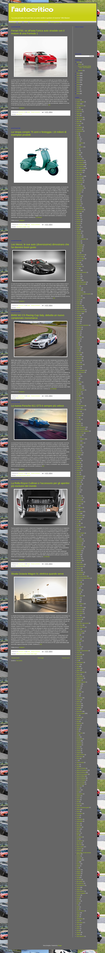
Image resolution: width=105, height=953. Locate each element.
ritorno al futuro (80, 754)
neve (78, 642)
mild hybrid (79, 580)
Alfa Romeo (80, 119)
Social (26, 22)
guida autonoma (81, 429)
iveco (78, 488)
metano (78, 562)
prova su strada (23, 653)
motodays (79, 619)
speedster (79, 827)
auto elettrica (80, 166)
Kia (77, 505)
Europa (78, 366)
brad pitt (79, 219)
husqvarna (79, 452)
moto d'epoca (19, 226)
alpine (78, 121)
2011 (78, 93)
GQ (49, 105)
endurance (79, 360)
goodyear (79, 415)
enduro (78, 362)
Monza (78, 597)
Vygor (78, 926)
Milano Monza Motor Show (83, 578)
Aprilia (78, 139)
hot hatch (79, 447)
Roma (78, 758)
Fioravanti (79, 382)
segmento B (80, 793)
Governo (79, 419)
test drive (79, 879)
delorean (79, 329)
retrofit (78, 746)
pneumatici (79, 697)
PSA (78, 715)
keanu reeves (80, 501)
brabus (78, 217)
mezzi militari (80, 566)
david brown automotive (83, 325)
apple (78, 137)
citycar (78, 278)
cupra (78, 315)
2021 (78, 73)
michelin (79, 568)
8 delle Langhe (80, 101)
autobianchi (79, 182)
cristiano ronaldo (81, 311)
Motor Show (80, 625)
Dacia (78, 321)
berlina (78, 199)
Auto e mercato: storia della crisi (39, 22)
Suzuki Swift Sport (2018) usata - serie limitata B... (84, 67)
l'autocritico (32, 9)
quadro (78, 725)
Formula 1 (79, 386)
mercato (79, 558)
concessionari (80, 292)
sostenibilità (80, 821)
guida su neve (80, 433)
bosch (78, 215)
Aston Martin (80, 147)
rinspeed (79, 752)
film (77, 380)
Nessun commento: (35, 112)
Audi (78, 154)
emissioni (79, 358)
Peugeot (79, 684)
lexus (78, 529)
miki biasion (80, 574)
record (78, 737)
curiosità (79, 317)
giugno (80, 64)
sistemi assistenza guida (83, 807)
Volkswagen (80, 922)
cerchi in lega (80, 256)
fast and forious (80, 372)
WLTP (78, 928)
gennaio (80, 70)
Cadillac (79, 233)
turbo (78, 899)
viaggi (78, 914)
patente (78, 674)
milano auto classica (82, 576)
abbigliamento (80, 105)
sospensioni (80, 819)
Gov (78, 417)
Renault (78, 741)
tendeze (79, 873)
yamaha (79, 932)
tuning (78, 897)
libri (77, 531)
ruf (77, 760)
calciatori (18, 307)
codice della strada (81, 282)
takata (78, 865)
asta (17, 114)
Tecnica (78, 869)
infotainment (80, 476)
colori (78, 286)
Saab (78, 766)
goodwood (79, 413)
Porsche (24, 475)
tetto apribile (80, 881)
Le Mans (79, 523)
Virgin (78, 920)
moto (78, 601)
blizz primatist (80, 209)
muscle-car (79, 637)
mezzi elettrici (80, 564)
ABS (78, 107)
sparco (78, 823)
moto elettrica (80, 607)
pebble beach (80, 678)
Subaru (78, 856)
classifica (79, 280)
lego (78, 525)
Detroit (78, 333)
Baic (78, 194)
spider (78, 829)
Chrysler (79, 264)
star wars (79, 843)
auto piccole (80, 172)
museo (78, 639)
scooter (78, 790)
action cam (79, 111)
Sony (78, 817)
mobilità (78, 592)
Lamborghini (80, 511)
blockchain (79, 211)
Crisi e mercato (80, 309)
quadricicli (79, 723)
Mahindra (79, 544)
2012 (78, 91)
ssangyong (79, 837)
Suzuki (78, 863)
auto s (78, 174)
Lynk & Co (79, 543)
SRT (78, 835)
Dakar (78, 323)
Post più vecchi (66, 658)
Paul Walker (80, 676)
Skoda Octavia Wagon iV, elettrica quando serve (37, 573)
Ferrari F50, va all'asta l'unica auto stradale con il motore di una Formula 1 (37, 32)
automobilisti (80, 186)
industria (79, 470)
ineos (78, 472)
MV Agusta (79, 641)
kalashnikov (80, 497)
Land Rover (79, 515)
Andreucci (79, 129)
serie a (78, 797)
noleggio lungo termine (82, 650)
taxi (77, 867)
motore (78, 629)
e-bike (78, 348)
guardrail (79, 425)
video (78, 916)
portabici (79, 707)
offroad (78, 658)
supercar (28, 475)
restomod (79, 744)
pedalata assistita (81, 682)
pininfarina (79, 692)
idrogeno (79, 460)
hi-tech (78, 441)
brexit (78, 225)
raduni (78, 727)
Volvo (78, 924)
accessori (18, 566)
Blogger (60, 945)
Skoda (28, 653)
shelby (78, 799)
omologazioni (80, 662)
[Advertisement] (41, 121)
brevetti (78, 223)
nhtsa (78, 644)
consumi (79, 295)
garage (78, 401)
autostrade (79, 190)
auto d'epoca (80, 162)
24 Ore (78, 100)
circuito (78, 274)
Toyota (78, 887)
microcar (79, 570)
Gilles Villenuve (80, 409)
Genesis (79, 407)
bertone (78, 201)
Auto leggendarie (55, 22)
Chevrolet (79, 260)
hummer (79, 450)
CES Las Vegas (81, 258)
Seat (78, 792)
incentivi (79, 464)
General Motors (80, 405)
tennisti (78, 875)
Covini (78, 303)
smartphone (80, 813)
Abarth (78, 103)
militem (78, 582)
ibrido (17, 653)
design (78, 331)
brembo (78, 221)
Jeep (78, 492)
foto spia (79, 392)
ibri (77, 456)
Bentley (78, 197)
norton (78, 652)
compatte (79, 288)
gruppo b (79, 423)
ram (78, 731)
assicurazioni (80, 143)
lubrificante (79, 539)
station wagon (34, 653)
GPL (78, 421)
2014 (78, 86)
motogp (78, 621)
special (78, 825)
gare (78, 403)
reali (78, 735)
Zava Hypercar (80, 936)
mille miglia (79, 584)
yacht (78, 930)
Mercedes (79, 560)
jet (77, 494)
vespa (28, 226)
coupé (78, 301)
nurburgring (79, 654)
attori (78, 150)
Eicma (78, 354)
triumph (78, 895)
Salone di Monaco (81, 778)
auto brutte (79, 158)
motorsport (21, 398)
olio (77, 660)
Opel (78, 666)
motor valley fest (81, 627)
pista (78, 695)
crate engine (80, 307)
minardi (78, 586)
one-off (78, 664)
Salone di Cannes (81, 768)
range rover (79, 733)
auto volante (80, 180)
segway (78, 795)
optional (79, 668)
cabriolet (79, 231)
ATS (78, 148)
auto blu (79, 156)
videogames (80, 918)
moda (78, 593)
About (20, 22)
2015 (78, 84)
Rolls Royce (24, 566)
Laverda (79, 519)
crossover (79, 313)
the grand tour (80, 883)
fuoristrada (79, 397)
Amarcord (79, 123)
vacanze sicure (80, 910)
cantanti (79, 243)
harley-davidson (81, 439)
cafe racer (79, 235)
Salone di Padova (81, 780)
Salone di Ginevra (81, 772)
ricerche (79, 748)
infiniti (78, 474)
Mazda (78, 554)
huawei (78, 448)
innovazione (80, 478)
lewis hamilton (80, 527)
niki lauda (79, 646)
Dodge (78, 339)
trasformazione (80, 891)
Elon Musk (79, 356)
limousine (79, 535)
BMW (17, 398)
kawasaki (79, 499)
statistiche (79, 848)
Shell (78, 801)
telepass (79, 871)
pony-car (79, 703)
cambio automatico (81, 239)
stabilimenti (79, 841)
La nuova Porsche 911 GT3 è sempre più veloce (37, 405)
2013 (78, 89)
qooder (78, 719)
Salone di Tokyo (81, 784)
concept (79, 290)
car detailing (80, 245)
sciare (78, 788)
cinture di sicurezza (81, 272)
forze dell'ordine (81, 390)
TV (77, 905)
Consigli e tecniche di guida (83, 294)
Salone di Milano (81, 776)
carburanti (79, 250)
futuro (78, 399)
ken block (79, 503)
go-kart (78, 411)
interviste (79, 480)
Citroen (78, 276)
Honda (78, 445)
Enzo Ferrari (80, 364)
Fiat (77, 378)
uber (78, 909)
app (77, 135)
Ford (78, 384)
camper (78, 241)
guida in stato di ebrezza (83, 431)
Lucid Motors (80, 541)
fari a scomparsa (81, 370)
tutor (78, 903)
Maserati (79, 550)
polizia (78, 701)
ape (77, 133)
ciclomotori (79, 266)
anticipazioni (80, 131)
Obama (78, 656)
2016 (78, 82)
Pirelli (78, 693)
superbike (79, 858)
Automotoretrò (80, 188)
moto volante (80, 613)
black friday (79, 207)
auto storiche (80, 176)
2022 (78, 62)
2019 (78, 77)
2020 (78, 75)
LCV (78, 521)
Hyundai (79, 454)
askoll (78, 141)
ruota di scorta (80, 762)
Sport (78, 831)
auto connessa (80, 160)
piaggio (24, 226)
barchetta (79, 196)
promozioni (79, 711)
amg (78, 125)
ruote (78, 764)
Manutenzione (80, 546)
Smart (78, 811)
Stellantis (79, 850)
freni (78, 396)
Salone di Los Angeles (82, 774)
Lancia (78, 513)
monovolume (80, 595)
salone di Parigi (80, 782)
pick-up (78, 688)
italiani (78, 486)
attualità (79, 152)
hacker (78, 437)
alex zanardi (80, 117)
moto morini (80, 611)
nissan (78, 648)
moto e (78, 605)
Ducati (78, 346)
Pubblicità (79, 717)
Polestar (79, 699)
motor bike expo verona (83, 623)
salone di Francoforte (82, 770)
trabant (78, 889)
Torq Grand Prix (81, 885)
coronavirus (79, 297)
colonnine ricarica (81, 284)
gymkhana (79, 435)
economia (79, 352)
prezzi (78, 709)
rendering (79, 743)
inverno (78, 482)
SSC (78, 839)
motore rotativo (80, 631)
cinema (78, 270)
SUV (28, 566)
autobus (79, 184)
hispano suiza (80, 443)
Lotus (78, 537)
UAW (78, 907)
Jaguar (78, 490)
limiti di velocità (80, 533)
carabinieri (79, 248)
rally (78, 729)
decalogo (79, 327)
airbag (78, 115)
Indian (78, 468)
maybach (79, 552)
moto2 (78, 615)
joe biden (79, 496)
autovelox (79, 192)
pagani (78, 670)
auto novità (18, 475)
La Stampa (39, 217)
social (78, 815)
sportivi (78, 833)
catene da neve (80, 254)
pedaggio (79, 680)
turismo (78, 901)
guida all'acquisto (81, 427)
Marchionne (80, 548)
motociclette (80, 617)
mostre (78, 599)
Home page (13, 22)
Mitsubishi (79, 590)
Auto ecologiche (81, 164)
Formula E (79, 388)
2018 (78, 80)
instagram (22, 108)
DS (77, 343)
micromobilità (80, 572)
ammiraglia (79, 127)
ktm (77, 509)
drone (78, 341)
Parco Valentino (81, 672)
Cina (78, 268)
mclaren (79, 556)
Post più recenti (15, 658)
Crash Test (79, 305)
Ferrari (20, 114)
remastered (79, 739)
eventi (78, 368)
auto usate (79, 178)
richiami (78, 750)
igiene (78, 462)
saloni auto (79, 786)
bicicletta (79, 203)
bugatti (78, 227)
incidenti (79, 466)
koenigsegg (79, 507)
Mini (78, 588)
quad (78, 721)
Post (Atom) (19, 660)
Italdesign (79, 484)
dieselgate (79, 337)
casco (78, 252)
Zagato (78, 934)
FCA (78, 374)
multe (78, 635)
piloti (78, 690)
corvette (79, 299)
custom (78, 319)
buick (78, 229)
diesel (78, 335)
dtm (77, 345)
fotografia (79, 394)
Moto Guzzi (79, 609)
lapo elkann (79, 517)
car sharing (79, 246)
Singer (78, 805)
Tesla (78, 877)
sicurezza (79, 803)
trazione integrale (81, 893)
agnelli (78, 113)
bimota (78, 205)
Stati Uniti (79, 844)
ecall (78, 350)
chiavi (78, 262)
